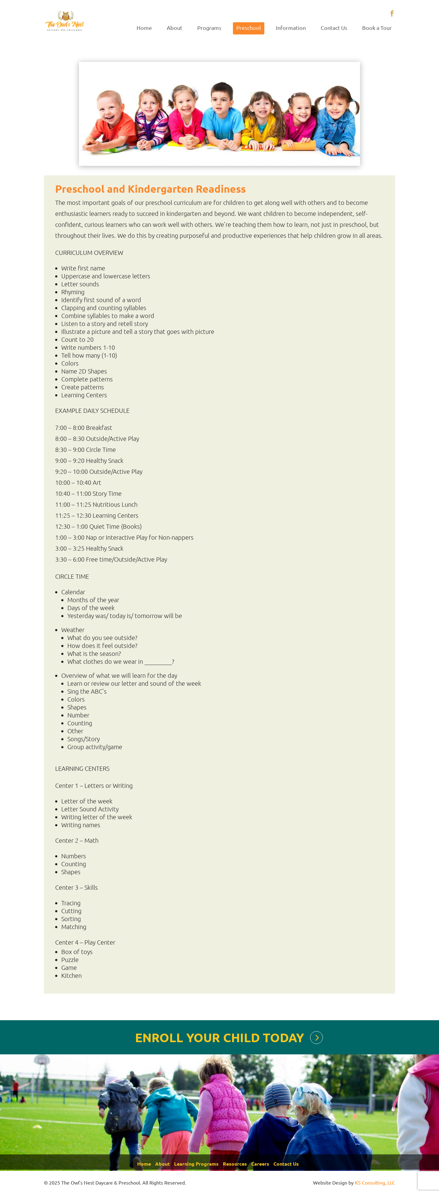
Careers (260, 1163)
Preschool (248, 27)
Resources (235, 1163)
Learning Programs (196, 1163)
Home (144, 27)
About (174, 27)
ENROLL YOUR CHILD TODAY (219, 1037)
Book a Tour (377, 27)
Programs (209, 27)
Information (291, 27)
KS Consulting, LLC (375, 1182)
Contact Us (334, 27)
